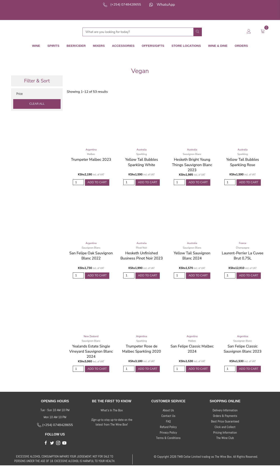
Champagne (242, 247)
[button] (46, 444)
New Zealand (91, 337)
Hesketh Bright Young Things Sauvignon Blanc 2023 (192, 163)
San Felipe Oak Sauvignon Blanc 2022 (91, 255)
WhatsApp (166, 4)
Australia (141, 148)
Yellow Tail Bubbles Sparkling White (141, 161)
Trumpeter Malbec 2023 (91, 158)
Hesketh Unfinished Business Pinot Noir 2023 (141, 255)
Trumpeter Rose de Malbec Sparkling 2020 (141, 350)
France (242, 243)
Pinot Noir (141, 247)
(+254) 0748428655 (125, 4)
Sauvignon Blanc (192, 153)
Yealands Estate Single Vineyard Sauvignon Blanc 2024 (91, 352)
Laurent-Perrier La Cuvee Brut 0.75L (243, 255)
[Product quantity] (78, 181)
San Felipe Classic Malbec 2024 (192, 350)
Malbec (91, 153)
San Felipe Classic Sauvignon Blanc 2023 (242, 350)
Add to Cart (97, 182)
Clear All (37, 103)
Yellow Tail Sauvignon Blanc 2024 (192, 255)
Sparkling (141, 153)
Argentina (91, 148)
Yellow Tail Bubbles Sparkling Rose (242, 161)
